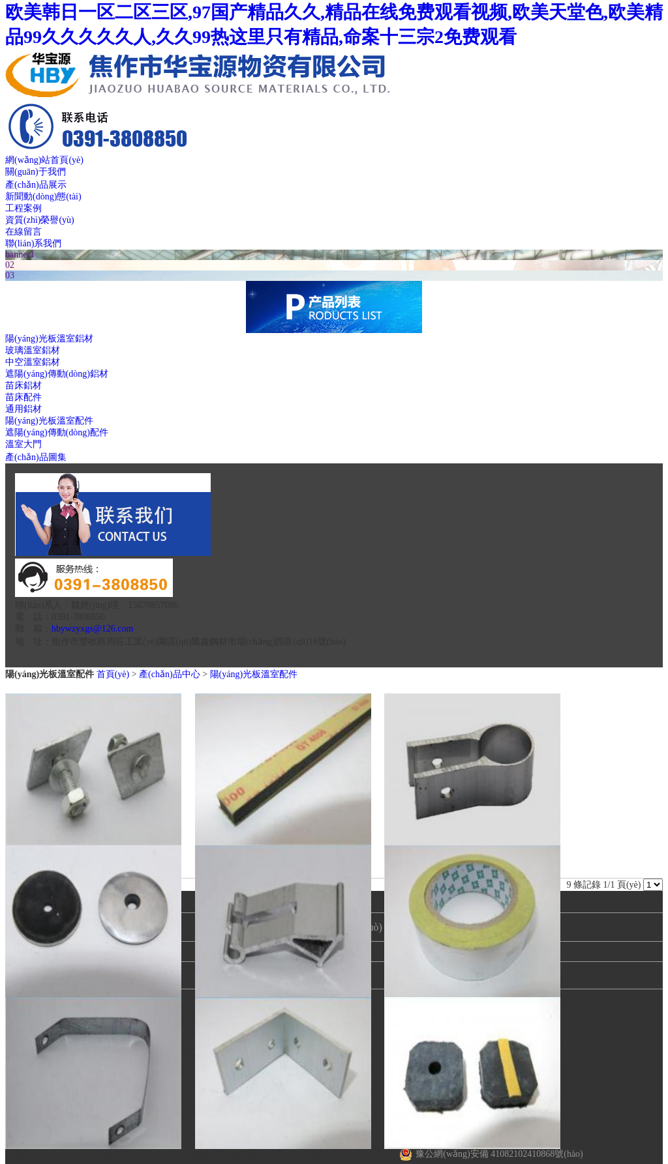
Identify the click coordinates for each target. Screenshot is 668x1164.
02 (9, 265)
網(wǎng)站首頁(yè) (44, 160)
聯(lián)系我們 (33, 243)
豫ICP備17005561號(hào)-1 (337, 1158)
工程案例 (23, 208)
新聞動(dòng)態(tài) (43, 196)
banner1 (20, 254)
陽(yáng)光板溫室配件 (254, 674)
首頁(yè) (113, 674)
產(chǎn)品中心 (169, 674)
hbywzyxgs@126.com (92, 628)
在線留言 (23, 232)
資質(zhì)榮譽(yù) (39, 220)
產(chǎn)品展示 (36, 185)
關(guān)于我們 (35, 172)
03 (9, 275)
